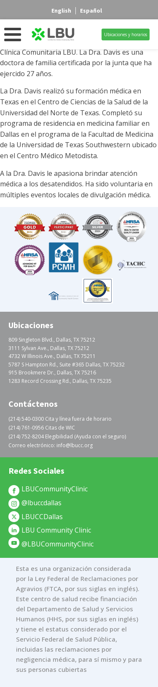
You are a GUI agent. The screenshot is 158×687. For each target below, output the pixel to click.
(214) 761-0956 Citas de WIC (41, 427)
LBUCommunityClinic (54, 488)
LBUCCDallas (42, 516)
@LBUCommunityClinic (57, 544)
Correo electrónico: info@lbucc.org (50, 445)
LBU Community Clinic (56, 530)
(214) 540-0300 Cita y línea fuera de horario (60, 419)
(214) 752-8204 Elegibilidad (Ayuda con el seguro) (67, 436)
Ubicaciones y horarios (125, 34)
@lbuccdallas (41, 502)
